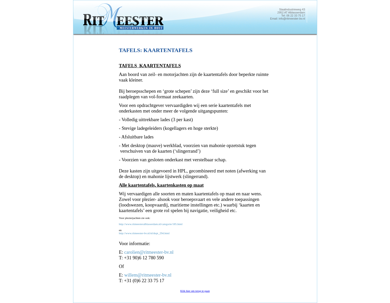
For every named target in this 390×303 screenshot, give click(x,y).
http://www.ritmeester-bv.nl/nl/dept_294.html (144, 233)
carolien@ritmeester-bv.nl (149, 252)
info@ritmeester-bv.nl (292, 18)
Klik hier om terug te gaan (195, 290)
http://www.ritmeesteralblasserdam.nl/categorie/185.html (151, 224)
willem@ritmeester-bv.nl (148, 275)
